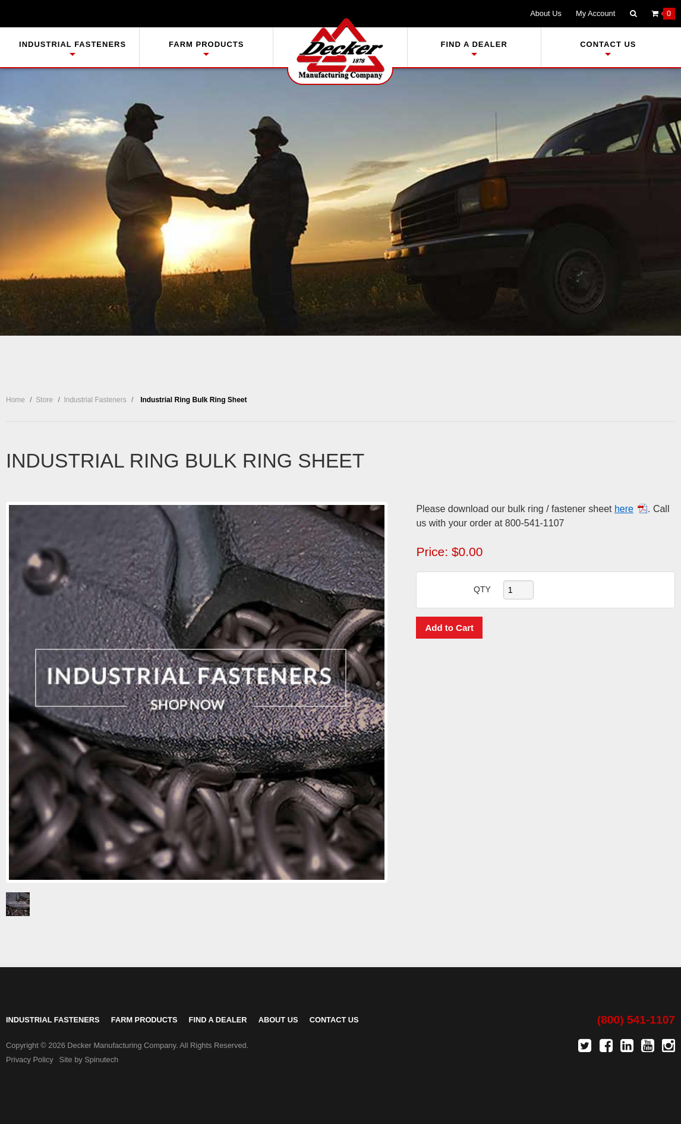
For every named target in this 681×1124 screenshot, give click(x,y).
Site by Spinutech (89, 1059)
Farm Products (206, 48)
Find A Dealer (473, 48)
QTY (482, 589)
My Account (595, 13)
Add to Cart (449, 628)
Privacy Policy (29, 1059)
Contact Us (608, 48)
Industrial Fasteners (72, 48)
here (623, 509)
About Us (546, 13)
